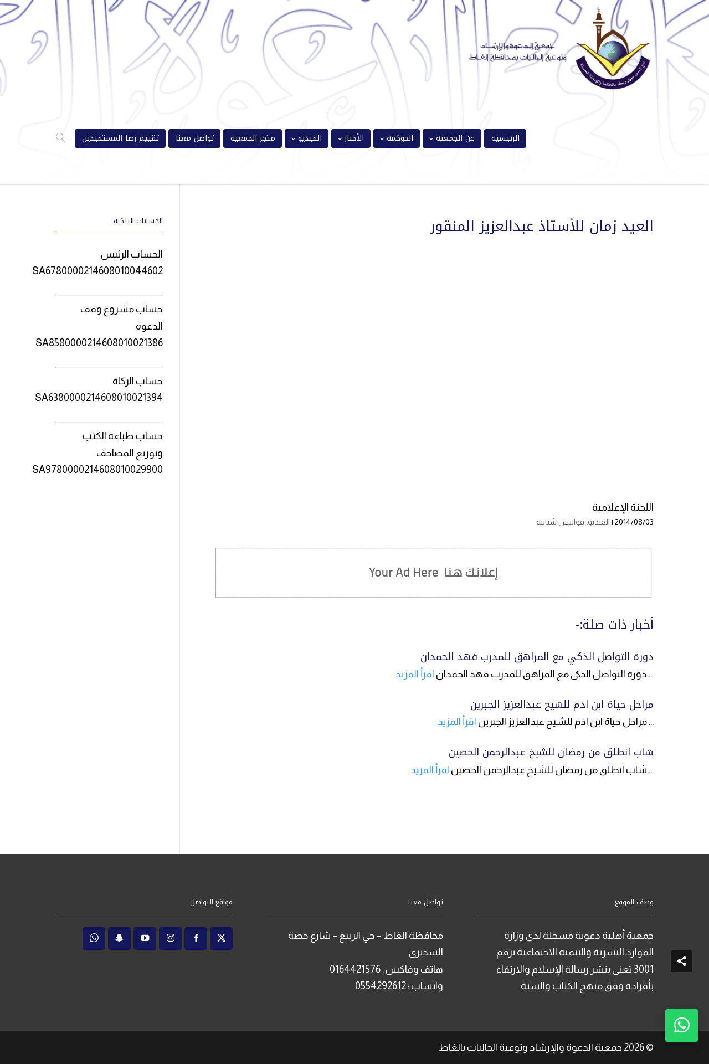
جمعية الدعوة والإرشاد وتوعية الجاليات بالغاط (530, 1047)
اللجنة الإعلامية (623, 507)
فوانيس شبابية (560, 521)
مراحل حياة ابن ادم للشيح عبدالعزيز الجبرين (562, 704)
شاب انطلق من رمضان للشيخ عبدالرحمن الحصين (551, 752)
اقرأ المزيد (414, 674)
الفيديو (599, 521)
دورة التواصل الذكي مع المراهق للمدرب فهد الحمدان (537, 656)
